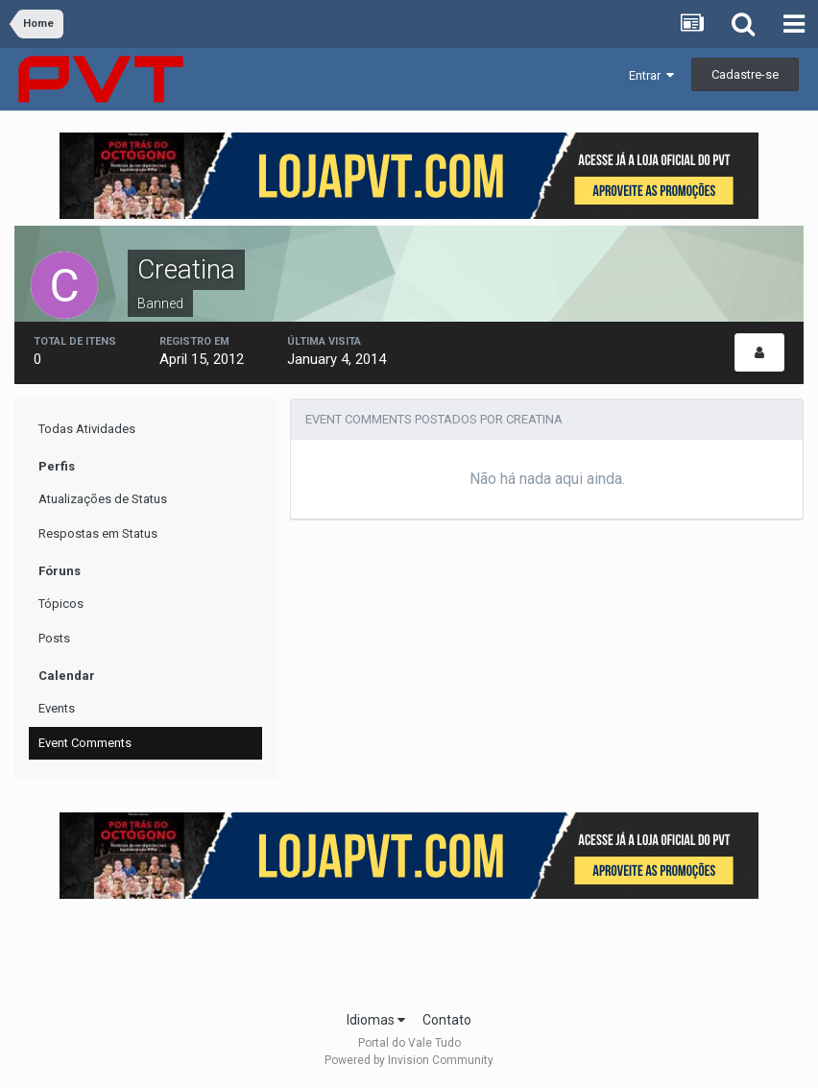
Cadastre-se (745, 74)
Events (56, 708)
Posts (54, 638)
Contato (446, 1020)
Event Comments (85, 743)
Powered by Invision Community (409, 1060)
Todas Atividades (86, 429)
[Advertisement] (409, 949)
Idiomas (376, 1020)
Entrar (651, 75)
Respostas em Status (97, 533)
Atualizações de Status (102, 499)
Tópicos (61, 603)
